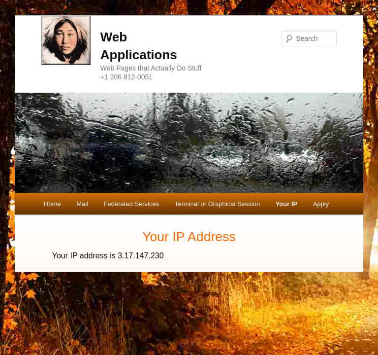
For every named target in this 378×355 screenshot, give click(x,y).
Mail (82, 204)
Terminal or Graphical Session (217, 204)
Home (52, 204)
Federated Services (131, 204)
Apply (321, 204)
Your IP (287, 204)
